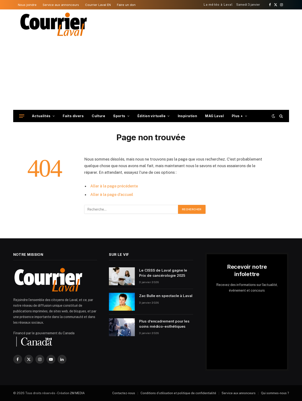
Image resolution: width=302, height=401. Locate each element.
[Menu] (21, 116)
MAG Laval (214, 116)
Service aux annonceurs (61, 5)
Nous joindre (27, 5)
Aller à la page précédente (114, 186)
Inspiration (187, 116)
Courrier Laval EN (98, 5)
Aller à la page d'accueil (111, 194)
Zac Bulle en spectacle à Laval (165, 296)
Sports (119, 116)
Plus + (237, 116)
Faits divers (73, 116)
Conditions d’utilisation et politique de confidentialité (178, 393)
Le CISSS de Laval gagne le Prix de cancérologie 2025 (163, 272)
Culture (98, 116)
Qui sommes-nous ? (275, 393)
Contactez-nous (123, 393)
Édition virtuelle (151, 116)
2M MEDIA (77, 393)
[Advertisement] (151, 74)
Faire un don (126, 5)
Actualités (41, 116)
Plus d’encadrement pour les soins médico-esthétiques (164, 323)
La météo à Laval (218, 4)
